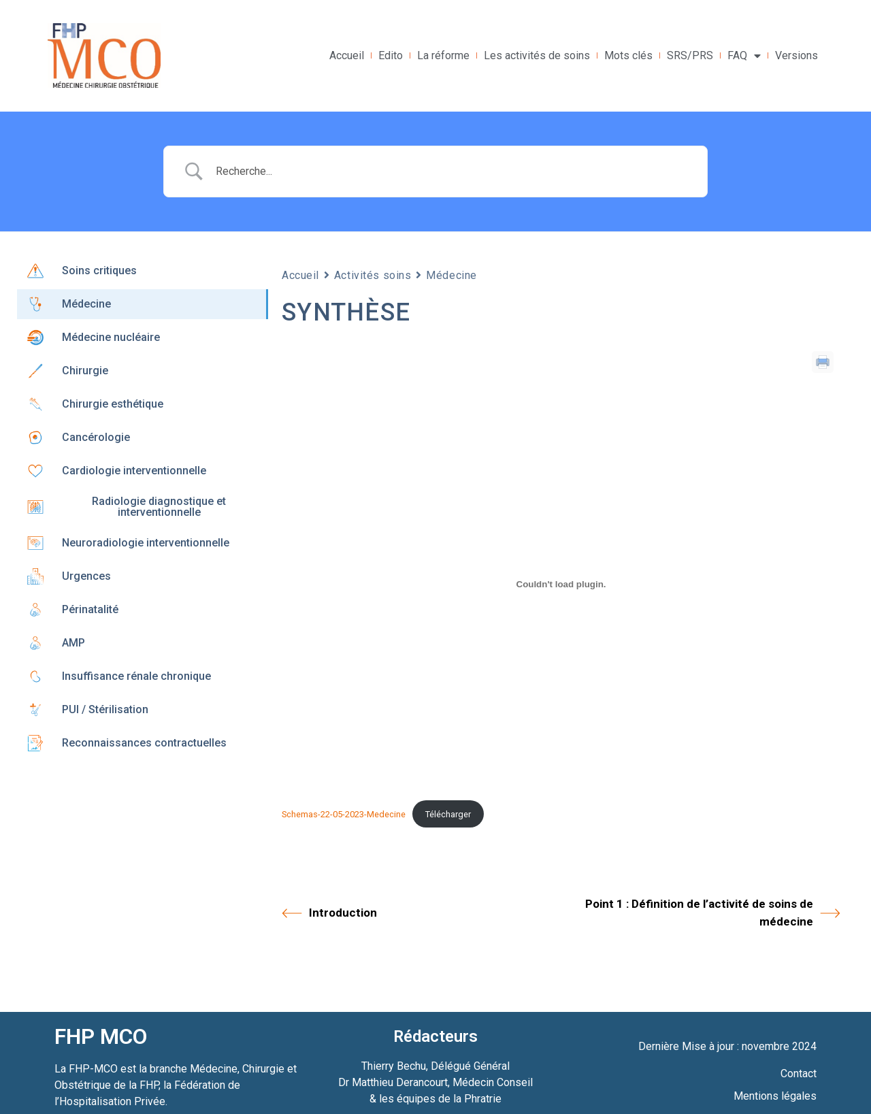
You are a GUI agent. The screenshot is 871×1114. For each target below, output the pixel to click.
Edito (390, 55)
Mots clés (628, 55)
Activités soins (372, 275)
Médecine (451, 275)
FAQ (744, 56)
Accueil (346, 55)
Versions (796, 55)
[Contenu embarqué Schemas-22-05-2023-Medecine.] (561, 584)
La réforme (443, 55)
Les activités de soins (537, 55)
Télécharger (448, 814)
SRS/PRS (690, 55)
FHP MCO (100, 1036)
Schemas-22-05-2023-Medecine (344, 814)
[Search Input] (452, 171)
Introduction (329, 913)
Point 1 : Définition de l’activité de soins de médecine (712, 912)
